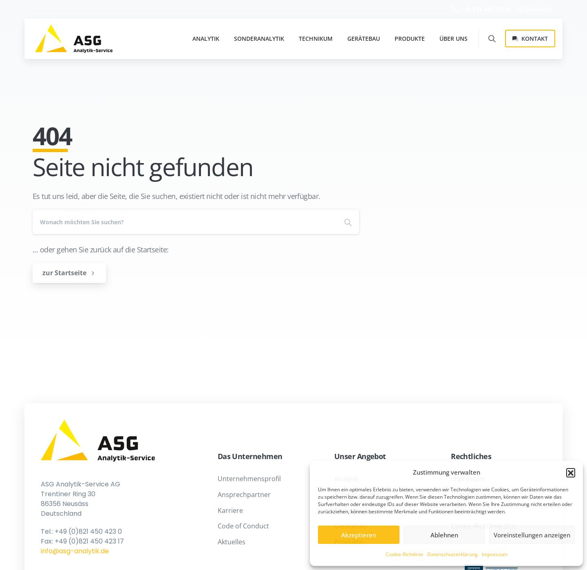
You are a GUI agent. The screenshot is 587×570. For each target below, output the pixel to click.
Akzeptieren (358, 535)
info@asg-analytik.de (75, 551)
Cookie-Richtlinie (404, 554)
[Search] (185, 222)
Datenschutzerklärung (452, 554)
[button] (571, 472)
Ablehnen (444, 535)
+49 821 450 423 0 (481, 9)
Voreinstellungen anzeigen (532, 535)
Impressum (495, 554)
